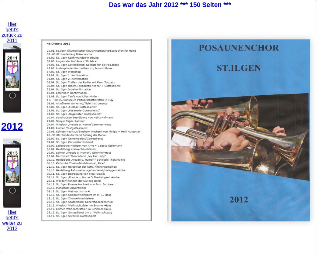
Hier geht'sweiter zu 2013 (12, 220)
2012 (12, 126)
